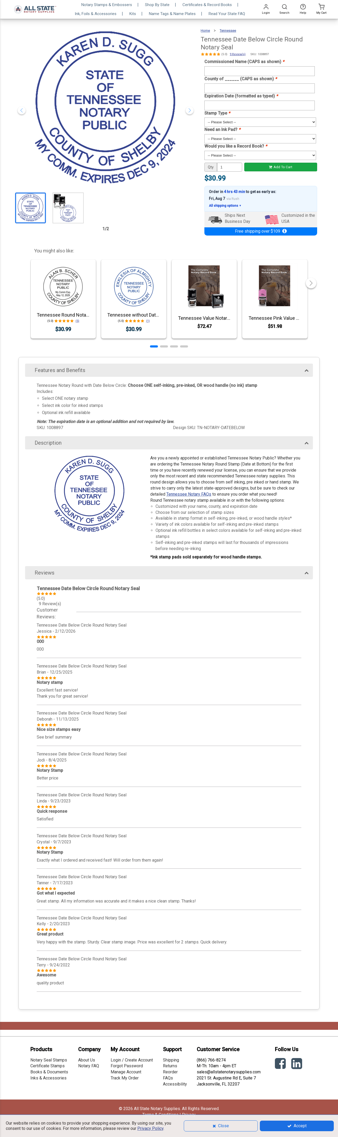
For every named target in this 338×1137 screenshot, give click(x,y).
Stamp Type (217, 113)
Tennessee (228, 30)
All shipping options (225, 206)
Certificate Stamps (47, 1065)
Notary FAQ (88, 1065)
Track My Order (125, 1077)
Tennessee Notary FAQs (188, 494)
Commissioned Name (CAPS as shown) (244, 61)
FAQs (168, 1077)
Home (205, 30)
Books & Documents (49, 1071)
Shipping (171, 1060)
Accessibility (175, 1084)
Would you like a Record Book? (235, 146)
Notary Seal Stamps (48, 1060)
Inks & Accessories (48, 1077)
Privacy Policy (150, 1128)
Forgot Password (127, 1065)
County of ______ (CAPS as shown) (240, 78)
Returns (170, 1065)
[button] (154, 346)
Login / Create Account (132, 1060)
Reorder (170, 1071)
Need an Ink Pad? (222, 129)
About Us (86, 1060)
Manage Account (126, 1071)
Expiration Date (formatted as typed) (241, 95)
